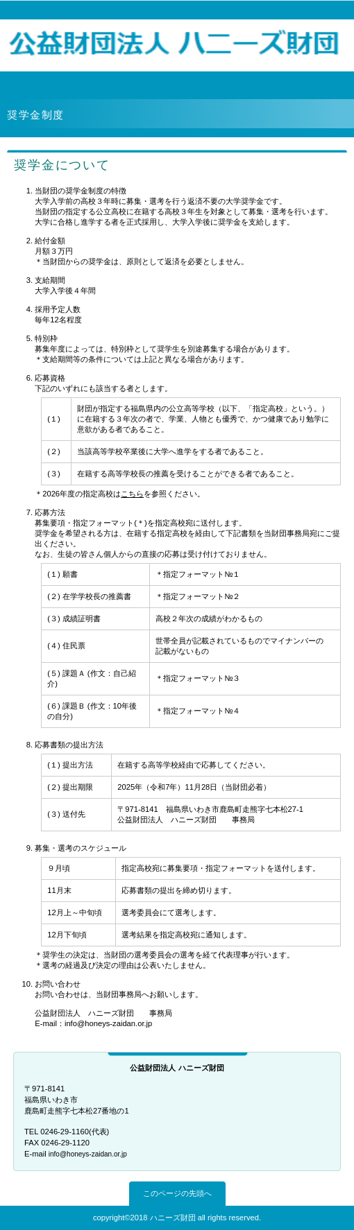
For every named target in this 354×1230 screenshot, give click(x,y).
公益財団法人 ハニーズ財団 (177, 43)
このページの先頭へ (177, 1193)
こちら (132, 494)
